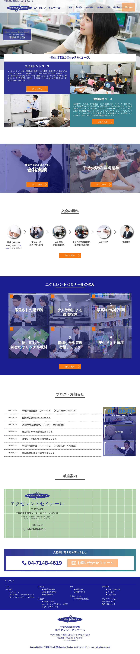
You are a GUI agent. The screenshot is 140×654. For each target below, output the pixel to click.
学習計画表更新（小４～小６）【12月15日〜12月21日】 (50, 411)
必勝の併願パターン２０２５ (36, 417)
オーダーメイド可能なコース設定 (55, 604)
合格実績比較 (48, 595)
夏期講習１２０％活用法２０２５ (38, 453)
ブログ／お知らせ (114, 589)
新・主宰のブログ (108, 601)
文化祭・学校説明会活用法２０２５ (39, 439)
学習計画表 (79, 589)
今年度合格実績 (49, 589)
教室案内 (116, 7)
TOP (70, 7)
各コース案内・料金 (50, 607)
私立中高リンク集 (108, 604)
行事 (108, 7)
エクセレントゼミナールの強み (22, 597)
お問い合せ (112, 595)
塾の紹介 (79, 7)
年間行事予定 (80, 592)
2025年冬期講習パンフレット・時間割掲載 (43, 425)
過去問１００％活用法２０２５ (37, 432)
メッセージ (15, 592)
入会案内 (99, 7)
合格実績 (89, 7)
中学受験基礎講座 (82, 599)
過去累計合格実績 (49, 592)
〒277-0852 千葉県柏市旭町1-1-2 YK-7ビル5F (70, 635)
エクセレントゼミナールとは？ (22, 595)
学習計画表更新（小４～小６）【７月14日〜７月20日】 (49, 446)
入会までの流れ (49, 601)
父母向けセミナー (76, 596)
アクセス (111, 592)
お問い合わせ (128, 7)
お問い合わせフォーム (93, 563)
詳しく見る (37, 89)
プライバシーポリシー (110, 599)
